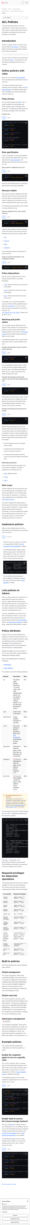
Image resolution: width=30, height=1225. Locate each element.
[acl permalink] (5, 237)
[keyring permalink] (6, 240)
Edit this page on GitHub (9, 1185)
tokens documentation (15, 622)
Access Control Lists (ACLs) (16, 11)
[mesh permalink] (5, 244)
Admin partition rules (11, 806)
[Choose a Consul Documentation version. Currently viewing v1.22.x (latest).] (15, 17)
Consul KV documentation (9, 1134)
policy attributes (20, 77)
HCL (20, 102)
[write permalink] (6, 290)
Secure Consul (5, 11)
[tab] (4, 117)
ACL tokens (15, 47)
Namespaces (7, 664)
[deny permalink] (5, 295)
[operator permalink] (7, 247)
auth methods (23, 620)
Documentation (16, 9)
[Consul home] (5, 3)
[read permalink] (5, 284)
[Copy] (26, 123)
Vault (12, 1125)
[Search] (22, 2)
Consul (9, 9)
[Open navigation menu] (26, 2)
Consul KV (11, 306)
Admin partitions (8, 668)
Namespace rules (19, 805)
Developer (4, 9)
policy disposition (15, 160)
